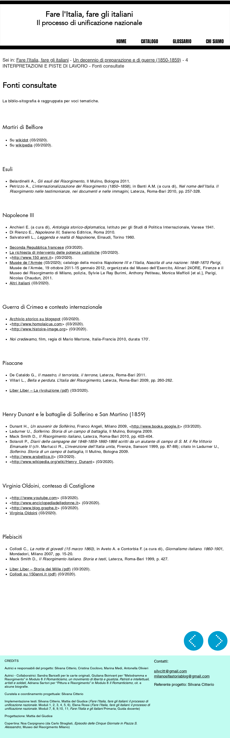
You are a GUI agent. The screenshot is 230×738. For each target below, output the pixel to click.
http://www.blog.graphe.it (34, 508)
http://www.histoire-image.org (38, 329)
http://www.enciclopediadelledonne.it (45, 503)
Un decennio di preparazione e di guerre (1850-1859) (127, 60)
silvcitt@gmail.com (170, 671)
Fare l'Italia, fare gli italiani (89, 14)
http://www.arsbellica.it (32, 456)
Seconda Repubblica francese (37, 247)
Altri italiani (20, 283)
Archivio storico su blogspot (35, 319)
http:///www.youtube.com (34, 497)
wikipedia (24, 145)
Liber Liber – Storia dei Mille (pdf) (40, 569)
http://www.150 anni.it (31, 257)
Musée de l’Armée (26, 262)
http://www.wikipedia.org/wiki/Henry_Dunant (52, 461)
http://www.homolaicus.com (37, 324)
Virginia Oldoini (23, 513)
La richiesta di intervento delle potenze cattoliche (55, 252)
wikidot (22, 140)
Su (13, 140)
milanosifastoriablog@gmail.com (182, 676)
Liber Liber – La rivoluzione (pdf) (39, 390)
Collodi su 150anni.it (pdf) (33, 574)
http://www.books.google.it (156, 426)
